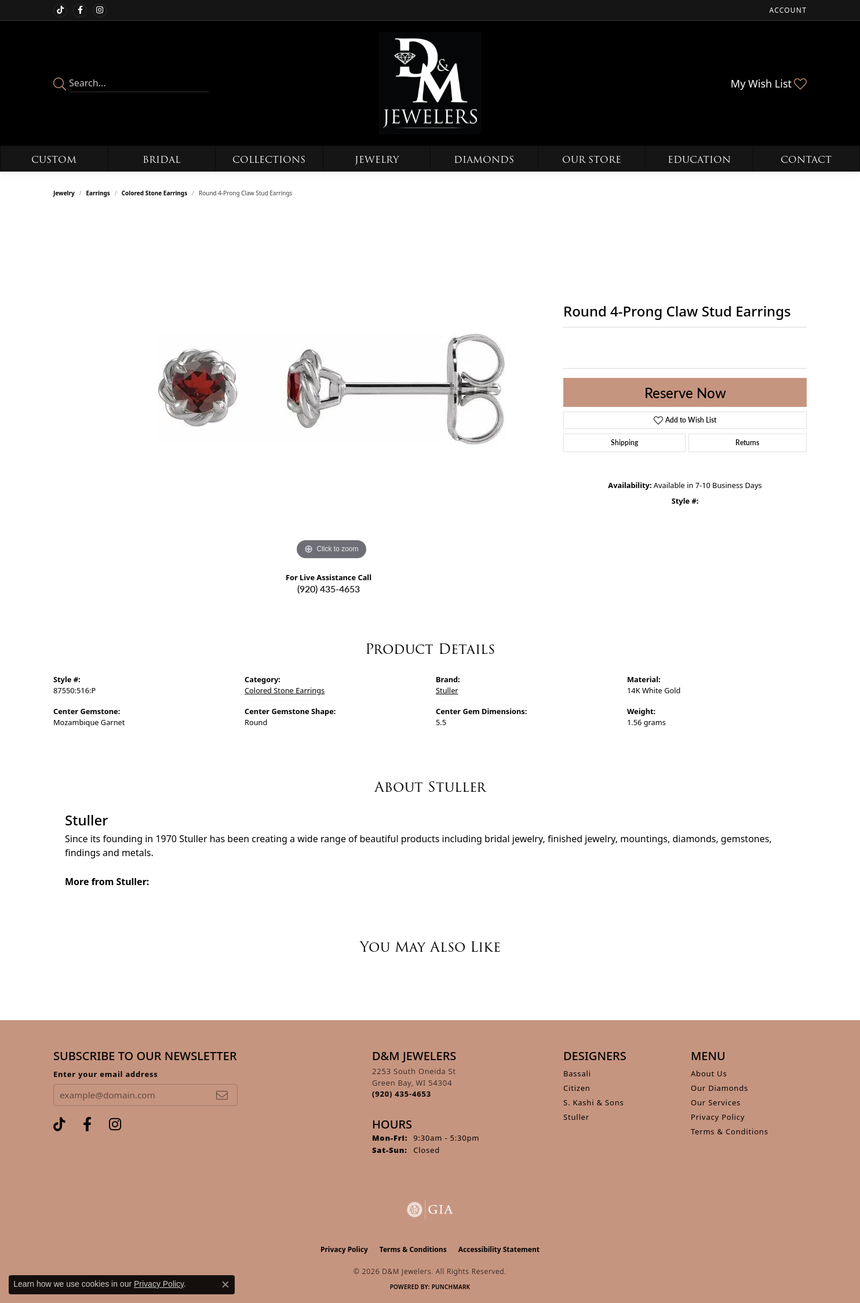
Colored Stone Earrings (155, 193)
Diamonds (484, 159)
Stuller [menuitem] (576, 1117)
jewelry (64, 193)
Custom (53, 159)
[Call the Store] (401, 1094)
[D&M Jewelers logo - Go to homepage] (429, 83)
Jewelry (377, 159)
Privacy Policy (718, 1117)
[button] (787, 10)
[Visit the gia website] (430, 1209)
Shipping (624, 442)
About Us (709, 1073)
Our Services (716, 1102)
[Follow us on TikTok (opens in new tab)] (60, 10)
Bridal (161, 159)
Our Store (591, 159)
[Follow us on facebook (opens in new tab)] (80, 10)
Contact (806, 159)
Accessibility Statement (499, 1249)
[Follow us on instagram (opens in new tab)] (100, 10)
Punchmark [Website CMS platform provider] (451, 1287)
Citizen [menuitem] (577, 1088)
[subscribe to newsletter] (222, 1094)
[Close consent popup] (225, 1284)
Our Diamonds (719, 1088)
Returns (747, 442)
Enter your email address (105, 1074)
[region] (331, 389)
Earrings (98, 193)
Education (699, 159)
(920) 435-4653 (328, 588)
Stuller (447, 690)
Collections (268, 159)
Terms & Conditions (729, 1131)
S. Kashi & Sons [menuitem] (593, 1102)
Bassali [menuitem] (577, 1073)
